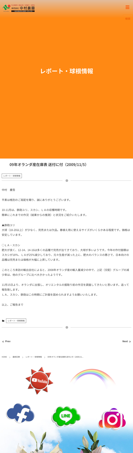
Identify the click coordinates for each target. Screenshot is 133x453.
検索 (128, 19)
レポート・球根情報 (11, 175)
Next (126, 341)
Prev (6, 341)
